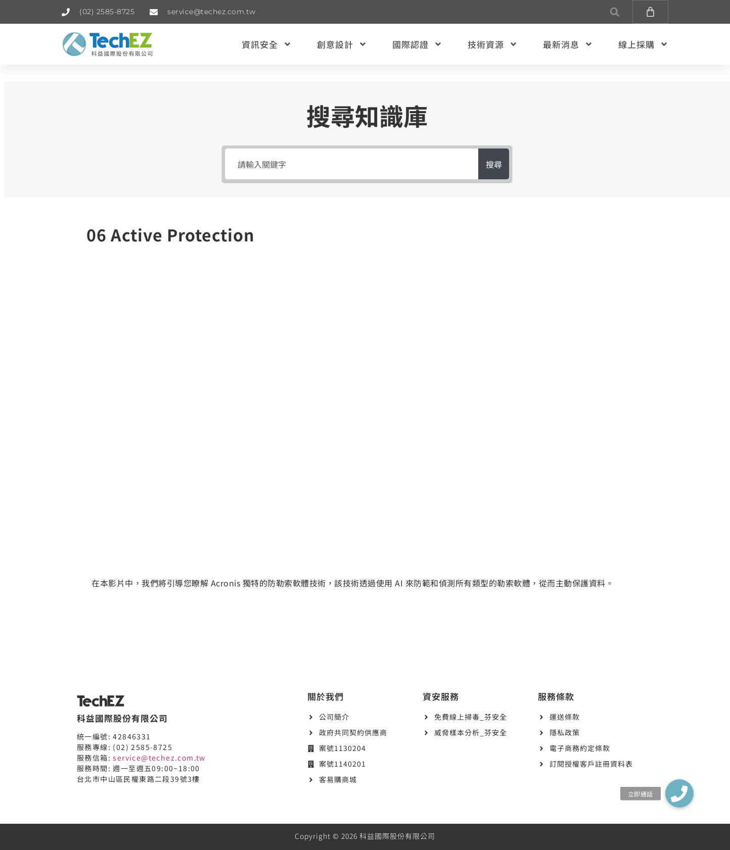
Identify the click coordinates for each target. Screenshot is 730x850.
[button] (614, 12)
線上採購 (643, 44)
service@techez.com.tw (159, 758)
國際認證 (417, 44)
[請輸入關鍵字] (346, 163)
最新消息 (568, 44)
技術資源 (493, 44)
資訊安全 (267, 44)
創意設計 (342, 44)
